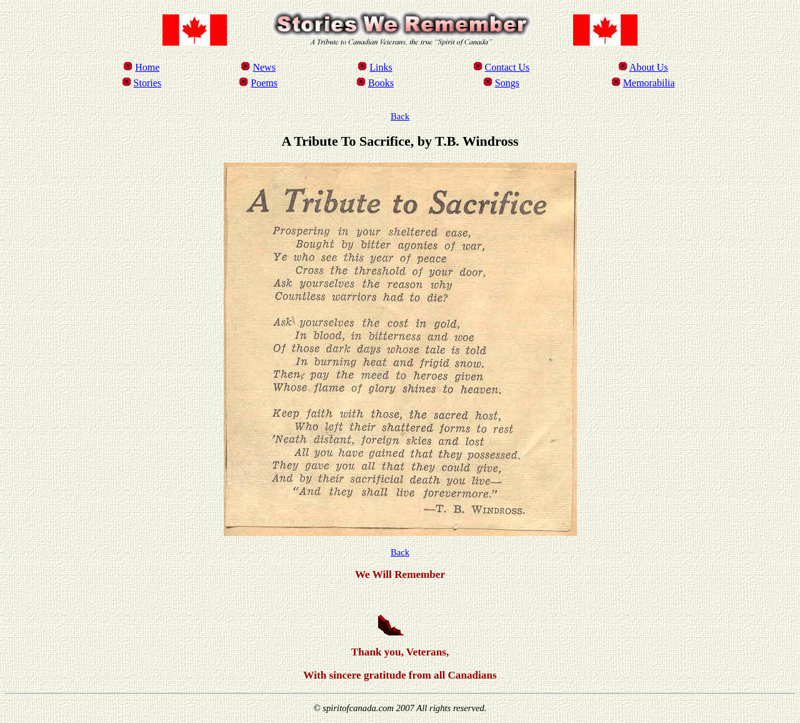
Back (400, 116)
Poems (264, 83)
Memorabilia (649, 83)
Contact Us (507, 67)
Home (147, 67)
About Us (648, 67)
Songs (507, 83)
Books (381, 83)
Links (380, 67)
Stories (147, 83)
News (263, 67)
